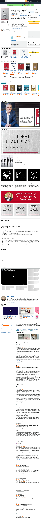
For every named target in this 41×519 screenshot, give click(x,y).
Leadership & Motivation (6, 262)
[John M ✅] (4, 269)
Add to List (31, 39)
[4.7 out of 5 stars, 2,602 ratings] (27, 73)
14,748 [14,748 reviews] (7, 94)
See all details (12, 34)
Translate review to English (19, 501)
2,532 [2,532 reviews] (14, 94)
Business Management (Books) (7, 261)
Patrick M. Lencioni (13, 14)
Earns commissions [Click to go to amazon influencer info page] (9, 269)
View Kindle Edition (13, 45)
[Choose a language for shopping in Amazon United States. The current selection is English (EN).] (28, 1)
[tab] (18, 329)
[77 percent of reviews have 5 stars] (6, 325)
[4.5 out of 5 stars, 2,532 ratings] (34, 73)
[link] (14, 52)
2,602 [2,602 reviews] (21, 94)
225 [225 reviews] (28, 94)
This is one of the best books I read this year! (9, 270)
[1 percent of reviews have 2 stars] (6, 329)
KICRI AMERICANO (34, 25)
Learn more (17, 43)
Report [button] (22, 384)
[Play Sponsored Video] (10, 311)
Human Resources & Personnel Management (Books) (9, 260)
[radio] (31, 10)
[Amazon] (2, 1)
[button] (1, 3)
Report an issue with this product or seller (16, 28)
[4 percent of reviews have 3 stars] (6, 328)
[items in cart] (40, 1)
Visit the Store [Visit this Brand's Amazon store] (37, 125)
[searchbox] (16, 1)
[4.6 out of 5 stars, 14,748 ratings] (5, 73)
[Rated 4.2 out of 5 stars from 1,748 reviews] (12, 317)
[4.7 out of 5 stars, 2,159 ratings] (12, 72)
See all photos (38, 332)
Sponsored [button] (2, 305)
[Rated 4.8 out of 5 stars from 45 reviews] (28, 317)
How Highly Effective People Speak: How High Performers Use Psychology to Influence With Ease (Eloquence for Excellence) (12, 316)
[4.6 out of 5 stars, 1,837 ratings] (20, 73)
